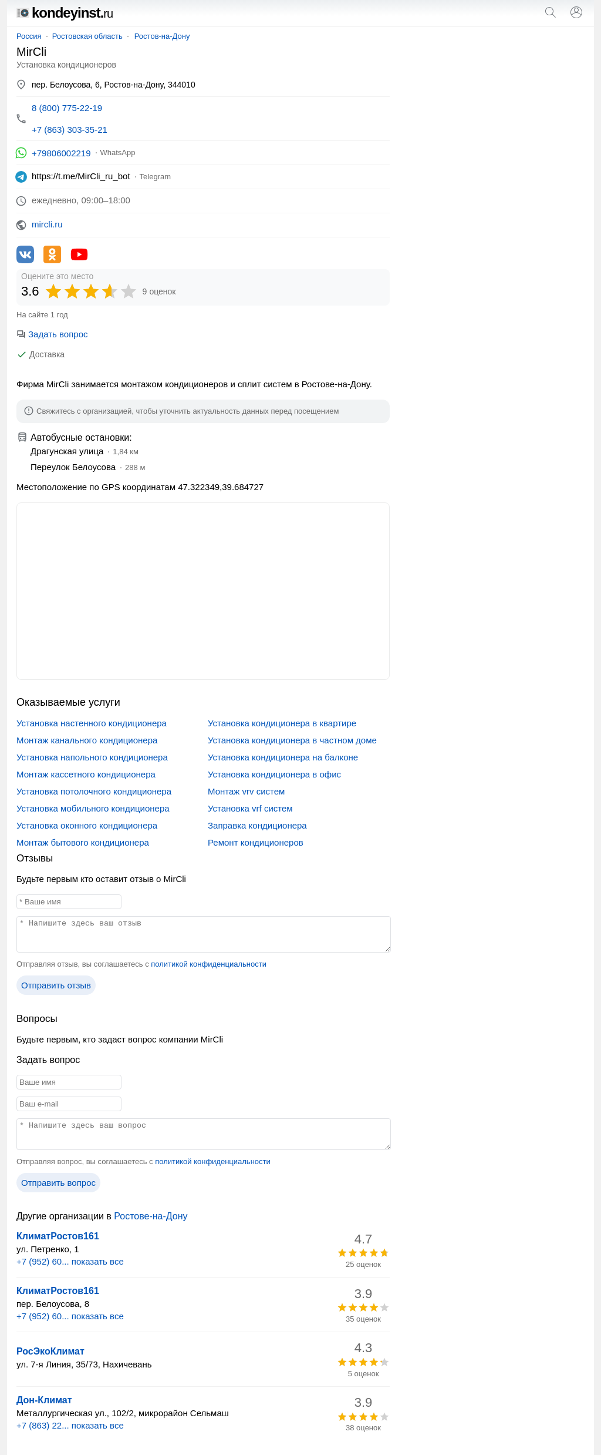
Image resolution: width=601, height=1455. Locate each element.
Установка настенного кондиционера (91, 723)
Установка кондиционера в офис (274, 774)
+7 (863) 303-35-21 (69, 130)
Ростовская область (87, 36)
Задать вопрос (51, 334)
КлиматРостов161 (57, 1236)
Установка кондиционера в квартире (282, 723)
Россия (29, 36)
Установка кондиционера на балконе (283, 757)
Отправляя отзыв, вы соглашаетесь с (141, 964)
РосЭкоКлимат (50, 1351)
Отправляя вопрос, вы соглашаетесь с (143, 1161)
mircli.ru (47, 224)
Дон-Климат (44, 1400)
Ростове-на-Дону (150, 1216)
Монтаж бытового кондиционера (82, 842)
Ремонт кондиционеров (255, 842)
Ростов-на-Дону (162, 36)
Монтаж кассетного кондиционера (86, 774)
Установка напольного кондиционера (92, 757)
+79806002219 (61, 153)
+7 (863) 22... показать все (70, 1425)
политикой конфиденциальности (208, 964)
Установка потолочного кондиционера (93, 791)
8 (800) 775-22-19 (67, 108)
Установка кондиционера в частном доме (292, 740)
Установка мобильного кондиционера (93, 808)
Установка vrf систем (250, 808)
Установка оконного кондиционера (86, 825)
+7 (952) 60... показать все (70, 1261)
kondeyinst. (64, 13)
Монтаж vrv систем (246, 791)
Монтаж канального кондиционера (86, 740)
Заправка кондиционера (257, 825)
